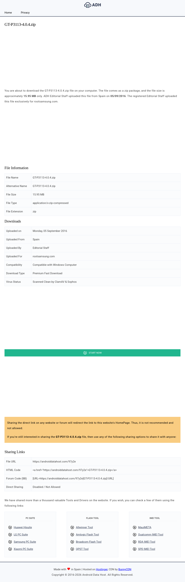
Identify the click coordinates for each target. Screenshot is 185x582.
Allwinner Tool (84, 527)
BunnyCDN (124, 569)
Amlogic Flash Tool (87, 534)
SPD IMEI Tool (146, 549)
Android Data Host (92, 5)
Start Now (95, 352)
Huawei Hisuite (23, 527)
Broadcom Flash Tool (88, 541)
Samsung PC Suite (25, 541)
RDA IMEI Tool (146, 541)
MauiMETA (144, 527)
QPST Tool (82, 549)
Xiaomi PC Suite (23, 549)
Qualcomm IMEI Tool (150, 534)
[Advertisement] (92, 55)
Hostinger (101, 569)
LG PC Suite (21, 534)
